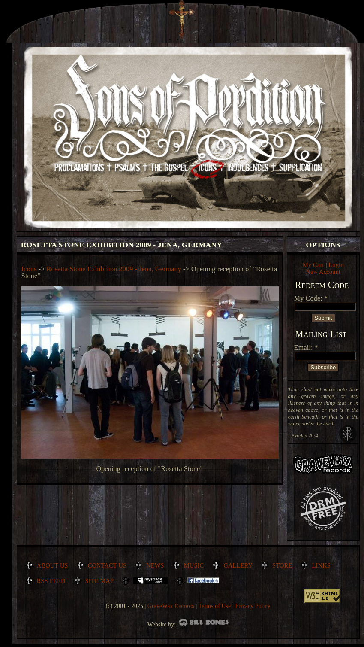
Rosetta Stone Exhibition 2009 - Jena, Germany (114, 269)
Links (321, 565)
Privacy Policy (252, 606)
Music (194, 565)
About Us (52, 565)
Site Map (99, 580)
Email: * (306, 347)
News (155, 565)
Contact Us (107, 565)
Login (335, 264)
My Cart (313, 264)
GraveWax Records (170, 606)
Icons (29, 269)
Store (282, 565)
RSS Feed (51, 580)
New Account (323, 271)
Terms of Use (215, 606)
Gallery (238, 565)
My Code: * (311, 298)
